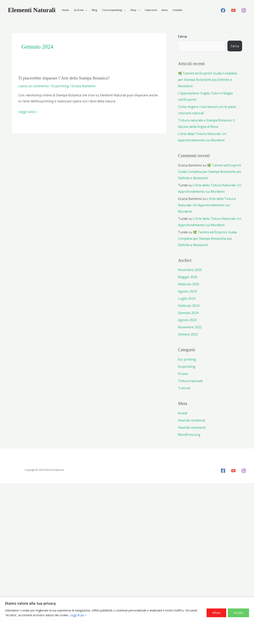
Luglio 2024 (186, 298)
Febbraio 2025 (188, 284)
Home (65, 10)
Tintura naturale (190, 381)
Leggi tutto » (27, 112)
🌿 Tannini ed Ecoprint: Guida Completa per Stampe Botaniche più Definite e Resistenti (207, 79)
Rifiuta (216, 613)
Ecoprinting (60, 86)
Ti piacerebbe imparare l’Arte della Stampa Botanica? (64, 78)
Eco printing (187, 359)
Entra (165, 10)
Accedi (182, 413)
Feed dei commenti (192, 427)
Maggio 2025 (187, 277)
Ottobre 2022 (188, 334)
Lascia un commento (33, 86)
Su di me (80, 10)
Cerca (182, 36)
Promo (183, 374)
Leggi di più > (78, 615)
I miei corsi (151, 10)
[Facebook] (223, 10)
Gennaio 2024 (188, 313)
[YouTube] (233, 10)
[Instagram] (243, 10)
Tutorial (184, 388)
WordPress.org (189, 434)
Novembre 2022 (190, 327)
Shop (135, 10)
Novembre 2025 (190, 270)
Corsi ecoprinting (113, 10)
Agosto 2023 (187, 320)
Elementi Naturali (31, 10)
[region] (127, 609)
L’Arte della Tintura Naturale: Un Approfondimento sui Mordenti (207, 205)
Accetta (238, 613)
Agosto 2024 (187, 291)
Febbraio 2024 (188, 305)
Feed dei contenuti (191, 420)
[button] (85, 10)
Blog (94, 10)
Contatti (177, 10)
